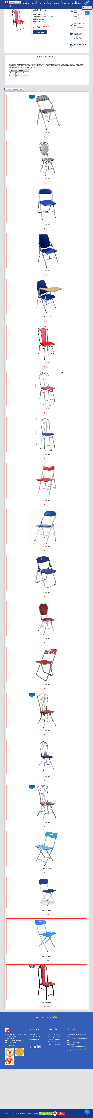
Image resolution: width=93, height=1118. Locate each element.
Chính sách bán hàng (54, 1042)
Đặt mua (39, 32)
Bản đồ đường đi (35, 1037)
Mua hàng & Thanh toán (54, 1034)
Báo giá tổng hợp (35, 1039)
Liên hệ (33, 1042)
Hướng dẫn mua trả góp (54, 1044)
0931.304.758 (10, 1038)
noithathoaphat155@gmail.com (15, 1040)
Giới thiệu (33, 1034)
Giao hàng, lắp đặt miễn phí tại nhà (76, 1046)
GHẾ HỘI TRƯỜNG (76, 3)
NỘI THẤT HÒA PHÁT (48, 16)
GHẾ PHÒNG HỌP (47, 3)
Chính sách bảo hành (54, 1039)
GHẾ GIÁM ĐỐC (26, 3)
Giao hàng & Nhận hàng (54, 1037)
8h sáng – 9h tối (11, 1042)
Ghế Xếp (42, 14)
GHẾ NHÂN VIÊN (36, 3)
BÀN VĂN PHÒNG (10, 8)
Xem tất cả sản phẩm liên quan (13, 89)
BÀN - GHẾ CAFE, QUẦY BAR (61, 3)
